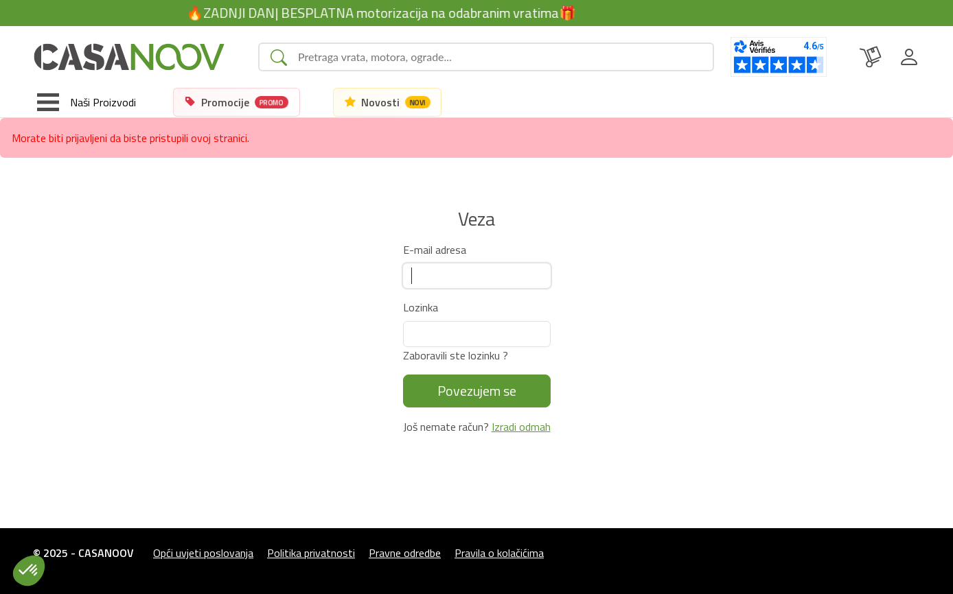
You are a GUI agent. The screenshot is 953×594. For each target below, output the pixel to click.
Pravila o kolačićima (499, 553)
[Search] (500, 57)
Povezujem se (476, 390)
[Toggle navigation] (86, 102)
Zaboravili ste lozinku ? (455, 355)
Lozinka (420, 307)
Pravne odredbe (405, 553)
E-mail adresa (434, 249)
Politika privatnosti (311, 553)
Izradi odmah (521, 426)
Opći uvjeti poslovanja (203, 553)
